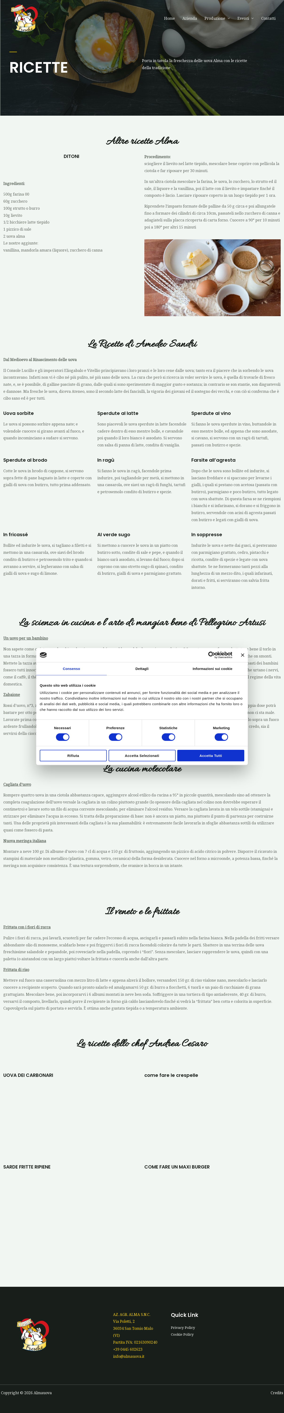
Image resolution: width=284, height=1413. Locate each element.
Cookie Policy (183, 1334)
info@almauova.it (129, 1356)
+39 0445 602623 (128, 1349)
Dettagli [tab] (142, 668)
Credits (276, 1392)
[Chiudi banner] (242, 655)
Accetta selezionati (142, 756)
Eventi (243, 18)
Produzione (215, 18)
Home (169, 18)
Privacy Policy (183, 1327)
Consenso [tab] (71, 668)
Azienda (189, 18)
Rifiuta (73, 756)
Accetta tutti (210, 756)
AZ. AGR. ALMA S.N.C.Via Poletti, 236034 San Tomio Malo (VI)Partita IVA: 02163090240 (135, 1328)
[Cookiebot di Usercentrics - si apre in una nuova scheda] (211, 654)
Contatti (268, 18)
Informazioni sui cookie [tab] (213, 668)
